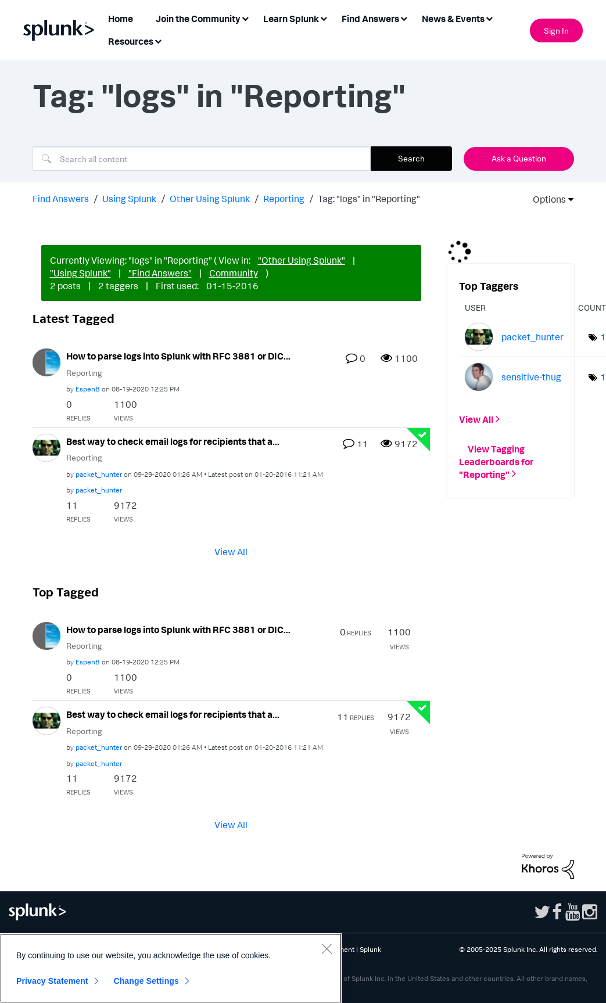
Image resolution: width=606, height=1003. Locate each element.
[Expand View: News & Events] (489, 17)
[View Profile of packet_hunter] (99, 474)
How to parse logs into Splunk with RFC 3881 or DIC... (178, 356)
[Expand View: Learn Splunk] (323, 17)
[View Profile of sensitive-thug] (531, 377)
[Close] (326, 948)
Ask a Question (519, 158)
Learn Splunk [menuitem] (291, 18)
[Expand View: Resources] (158, 40)
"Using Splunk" (80, 273)
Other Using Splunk (210, 198)
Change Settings (146, 981)
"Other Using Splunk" (301, 260)
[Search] (202, 158)
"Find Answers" (160, 273)
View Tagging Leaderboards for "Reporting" (496, 461)
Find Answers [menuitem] (370, 18)
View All (231, 551)
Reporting (283, 198)
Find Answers (61, 198)
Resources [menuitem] (130, 41)
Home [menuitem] (120, 18)
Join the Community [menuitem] (198, 18)
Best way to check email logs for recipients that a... (172, 441)
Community (233, 273)
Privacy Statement (52, 981)
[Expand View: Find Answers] (404, 17)
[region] (171, 968)
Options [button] (545, 199)
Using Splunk (129, 198)
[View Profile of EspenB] (88, 388)
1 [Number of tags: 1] (603, 337)
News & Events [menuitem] (453, 18)
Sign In (556, 30)
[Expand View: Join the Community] (245, 17)
